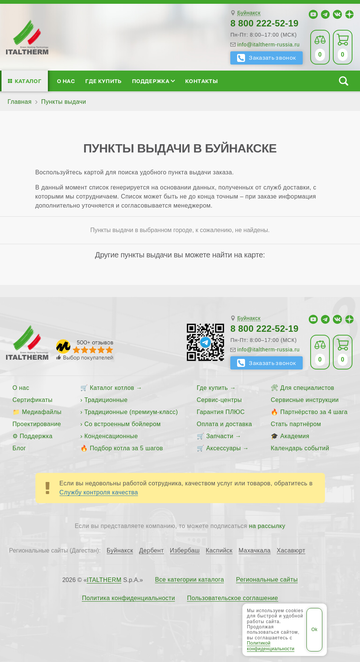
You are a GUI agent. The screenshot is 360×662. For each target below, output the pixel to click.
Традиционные (106, 400)
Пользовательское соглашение (232, 598)
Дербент (151, 551)
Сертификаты (32, 400)
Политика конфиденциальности (128, 598)
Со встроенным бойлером (122, 424)
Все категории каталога (189, 580)
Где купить (103, 81)
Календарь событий (300, 448)
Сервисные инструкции (305, 400)
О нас (66, 81)
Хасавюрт (291, 551)
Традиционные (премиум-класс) (131, 412)
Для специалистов (307, 388)
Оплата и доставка (224, 424)
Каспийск (219, 551)
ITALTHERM (104, 580)
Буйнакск (248, 13)
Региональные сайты (267, 580)
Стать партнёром (296, 424)
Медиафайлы (41, 412)
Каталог (28, 81)
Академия (294, 436)
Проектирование (36, 424)
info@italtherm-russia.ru (268, 45)
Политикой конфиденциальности (270, 645)
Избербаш (185, 551)
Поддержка (153, 81)
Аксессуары (223, 448)
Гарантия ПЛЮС (221, 412)
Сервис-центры (219, 400)
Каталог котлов (112, 388)
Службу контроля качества (99, 492)
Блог (19, 448)
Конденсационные (111, 436)
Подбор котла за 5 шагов (126, 448)
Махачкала (255, 551)
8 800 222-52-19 (264, 23)
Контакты (201, 81)
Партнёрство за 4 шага (314, 412)
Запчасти (219, 436)
